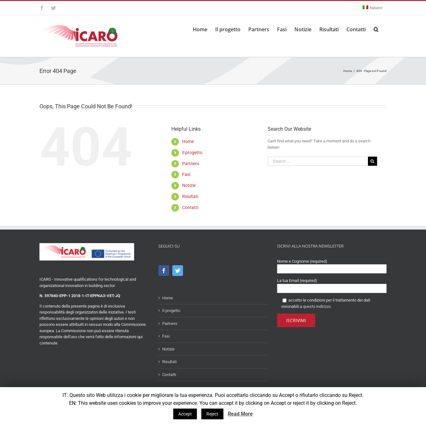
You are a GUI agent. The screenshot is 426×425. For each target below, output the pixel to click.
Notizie (189, 185)
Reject (212, 413)
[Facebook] (163, 270)
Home (188, 141)
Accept (185, 413)
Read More (240, 414)
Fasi (186, 174)
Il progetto (192, 152)
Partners (190, 163)
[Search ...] (318, 161)
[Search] (376, 28)
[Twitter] (177, 270)
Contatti (190, 207)
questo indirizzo (317, 306)
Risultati (190, 196)
